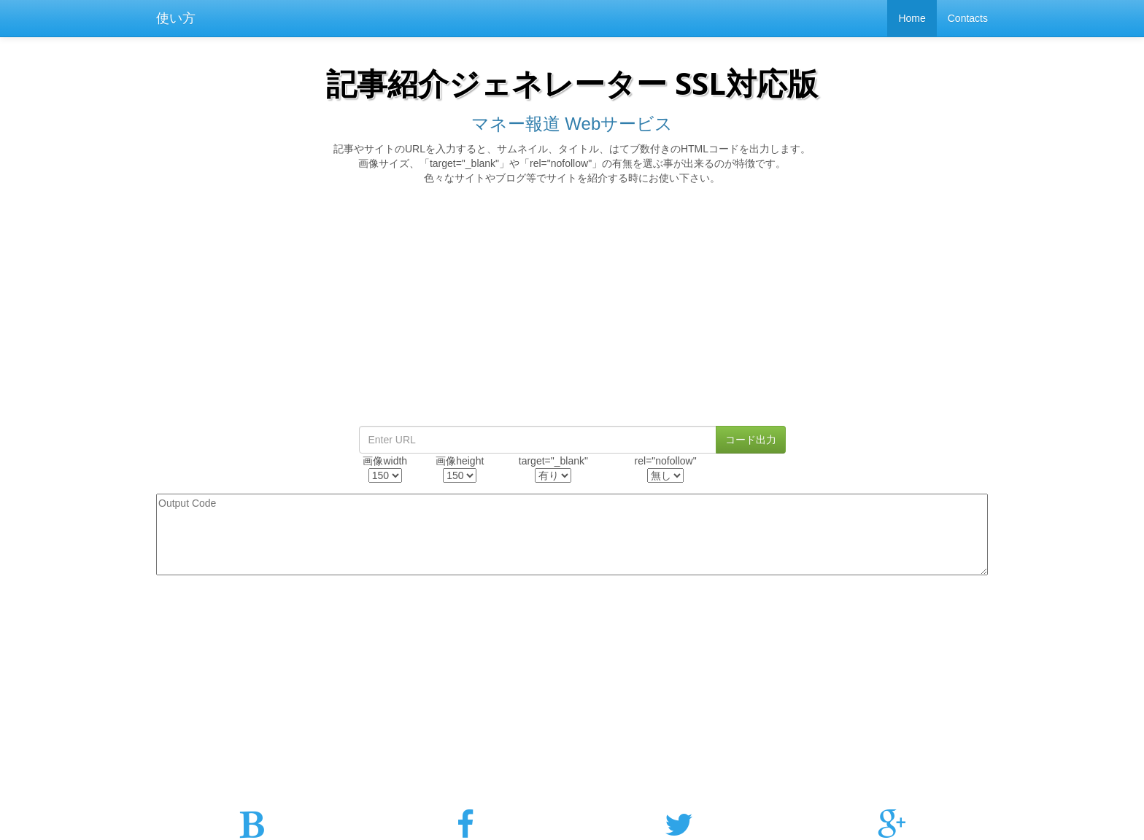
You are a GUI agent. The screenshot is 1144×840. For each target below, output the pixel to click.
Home (911, 18)
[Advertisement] (572, 309)
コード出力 (750, 440)
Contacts (968, 18)
